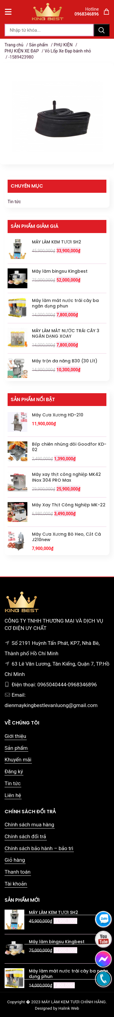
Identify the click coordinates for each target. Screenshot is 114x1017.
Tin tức (14, 201)
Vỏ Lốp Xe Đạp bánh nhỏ (68, 51)
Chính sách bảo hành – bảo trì (39, 848)
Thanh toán (17, 872)
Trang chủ (14, 44)
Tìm (101, 30)
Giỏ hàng (15, 860)
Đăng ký (14, 771)
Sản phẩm (38, 44)
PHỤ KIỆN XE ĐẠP (22, 51)
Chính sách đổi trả (25, 836)
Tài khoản (16, 884)
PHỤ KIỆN (63, 44)
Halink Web (68, 1008)
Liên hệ (13, 795)
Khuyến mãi (18, 759)
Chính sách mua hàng (29, 824)
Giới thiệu (15, 736)
